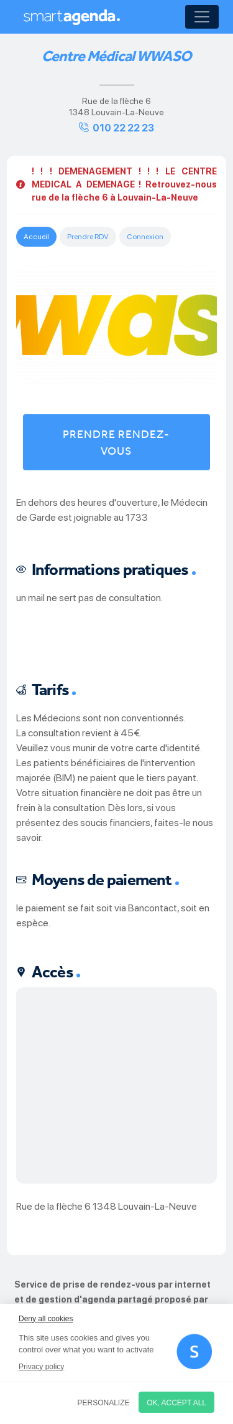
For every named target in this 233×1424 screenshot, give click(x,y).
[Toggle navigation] (202, 17)
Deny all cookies (46, 1318)
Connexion (145, 236)
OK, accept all (176, 1402)
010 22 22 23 (123, 128)
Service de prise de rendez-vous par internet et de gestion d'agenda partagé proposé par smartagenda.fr (112, 1299)
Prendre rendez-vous (116, 442)
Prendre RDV (88, 236)
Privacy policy (41, 1366)
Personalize (104, 1402)
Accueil (36, 236)
